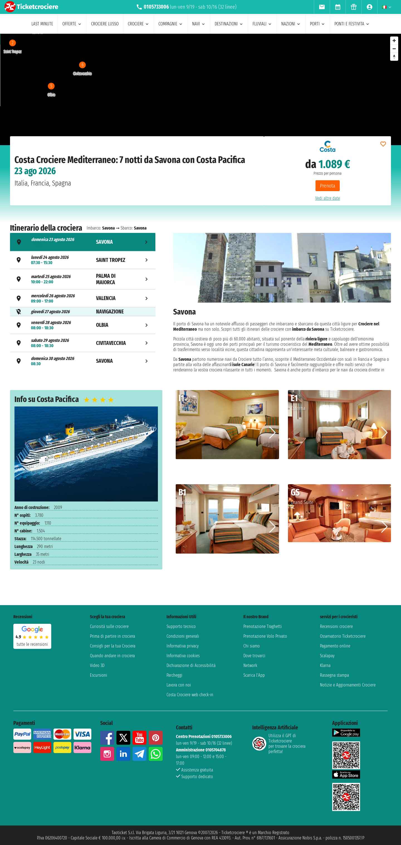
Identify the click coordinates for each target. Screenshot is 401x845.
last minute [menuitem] (42, 23)
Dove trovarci (254, 655)
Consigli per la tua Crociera (112, 646)
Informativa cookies (183, 655)
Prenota (327, 185)
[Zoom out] (394, 49)
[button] (272, 433)
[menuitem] (322, 7)
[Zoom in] (394, 40)
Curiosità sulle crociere (109, 626)
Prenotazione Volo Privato (265, 636)
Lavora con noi (179, 685)
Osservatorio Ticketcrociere (343, 636)
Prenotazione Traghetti (262, 626)
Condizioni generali (183, 636)
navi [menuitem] (199, 23)
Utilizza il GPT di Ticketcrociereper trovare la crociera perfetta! (278, 743)
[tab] (82, 242)
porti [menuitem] (317, 23)
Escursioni (98, 675)
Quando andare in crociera (112, 655)
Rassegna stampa (334, 675)
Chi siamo (251, 646)
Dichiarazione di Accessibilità (191, 665)
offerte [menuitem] (72, 23)
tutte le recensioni (32, 644)
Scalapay (327, 655)
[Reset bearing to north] (394, 57)
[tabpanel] (282, 302)
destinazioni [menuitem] (229, 23)
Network (250, 665)
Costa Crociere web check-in (190, 694)
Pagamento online (335, 646)
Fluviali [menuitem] (262, 23)
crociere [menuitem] (138, 23)
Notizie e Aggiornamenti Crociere (348, 685)
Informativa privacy (183, 646)
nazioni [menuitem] (291, 23)
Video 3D (97, 665)
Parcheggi (174, 675)
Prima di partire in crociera (112, 636)
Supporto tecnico (181, 626)
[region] (200, 89)
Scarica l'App (254, 675)
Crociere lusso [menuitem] (105, 23)
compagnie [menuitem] (170, 23)
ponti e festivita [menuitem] (352, 23)
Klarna (325, 665)
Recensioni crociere (336, 626)
